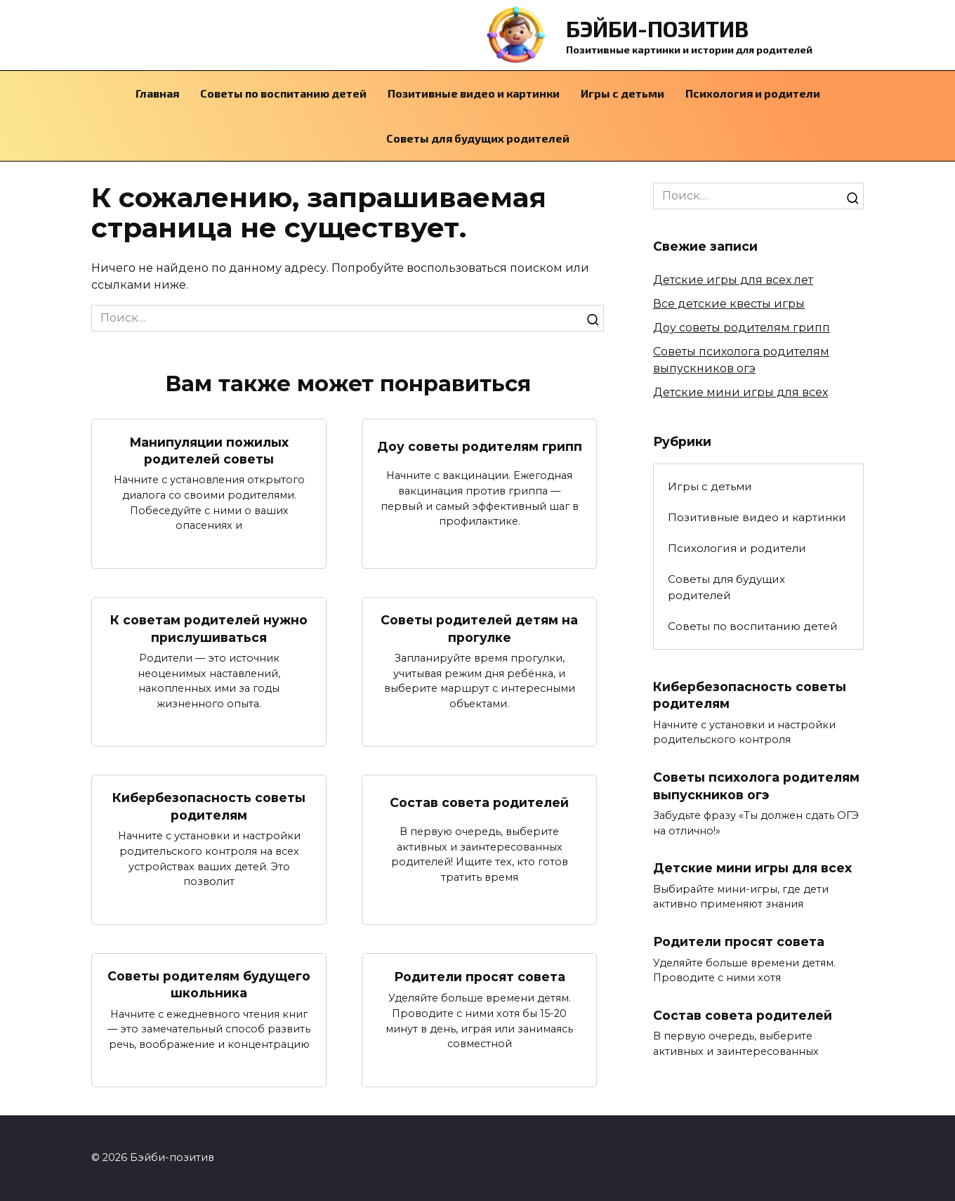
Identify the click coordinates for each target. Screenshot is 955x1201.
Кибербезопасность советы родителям (208, 806)
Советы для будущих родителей (477, 138)
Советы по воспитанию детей (283, 93)
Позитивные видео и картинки (474, 93)
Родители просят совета (479, 976)
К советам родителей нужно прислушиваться (209, 628)
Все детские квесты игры (729, 303)
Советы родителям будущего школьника (208, 985)
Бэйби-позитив (657, 28)
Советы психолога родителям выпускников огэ (756, 786)
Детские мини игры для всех (740, 392)
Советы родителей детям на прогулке (479, 628)
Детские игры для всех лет (733, 280)
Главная (157, 93)
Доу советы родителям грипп (479, 445)
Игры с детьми (622, 93)
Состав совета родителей (479, 801)
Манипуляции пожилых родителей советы (209, 450)
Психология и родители (752, 93)
